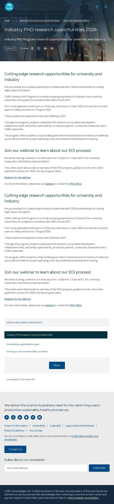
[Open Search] (106, 6)
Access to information (16, 425)
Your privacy (35, 430)
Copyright (55, 425)
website (49, 183)
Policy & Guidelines (14, 430)
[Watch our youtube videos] (39, 417)
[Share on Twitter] (38, 48)
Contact (10, 48)
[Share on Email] (52, 48)
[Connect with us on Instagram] (13, 417)
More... (57, 365)
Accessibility (38, 425)
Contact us (15, 449)
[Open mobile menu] (97, 6)
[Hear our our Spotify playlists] (26, 417)
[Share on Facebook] (32, 48)
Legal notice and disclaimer (80, 425)
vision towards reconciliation (83, 497)
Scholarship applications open (23, 344)
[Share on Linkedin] (45, 48)
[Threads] (33, 417)
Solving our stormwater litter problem (27, 351)
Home (7, 20)
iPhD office (76, 183)
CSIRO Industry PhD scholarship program (39, 20)
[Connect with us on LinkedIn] (20, 417)
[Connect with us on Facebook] (6, 417)
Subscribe (99, 468)
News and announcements (76, 20)
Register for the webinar (17, 177)
